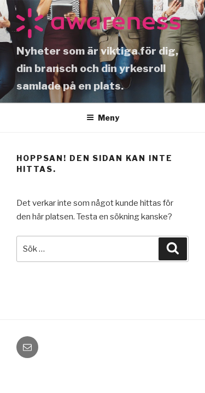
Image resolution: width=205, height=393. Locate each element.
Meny (102, 117)
